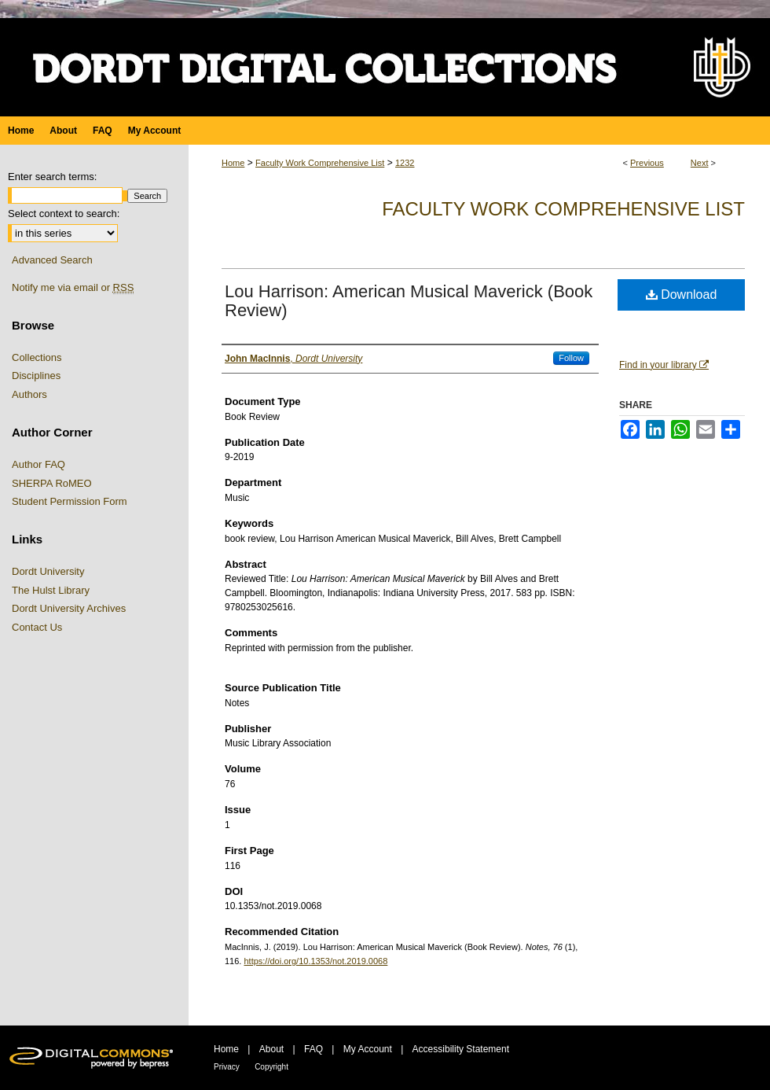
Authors (29, 394)
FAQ (313, 1049)
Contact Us (37, 627)
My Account (367, 1049)
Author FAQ (38, 464)
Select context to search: (63, 213)
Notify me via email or (73, 288)
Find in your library (664, 364)
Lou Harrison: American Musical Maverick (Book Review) (408, 301)
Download (681, 294)
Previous (647, 163)
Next (700, 163)
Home (233, 163)
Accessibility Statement (460, 1049)
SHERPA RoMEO (52, 483)
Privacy (227, 1066)
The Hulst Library (51, 590)
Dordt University (48, 571)
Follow (571, 358)
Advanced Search (52, 260)
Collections (37, 357)
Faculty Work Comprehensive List (319, 163)
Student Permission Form (69, 501)
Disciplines (36, 375)
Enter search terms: (52, 176)
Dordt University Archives (69, 608)
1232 (404, 163)
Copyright (271, 1066)
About (271, 1049)
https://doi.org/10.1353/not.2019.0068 (315, 961)
